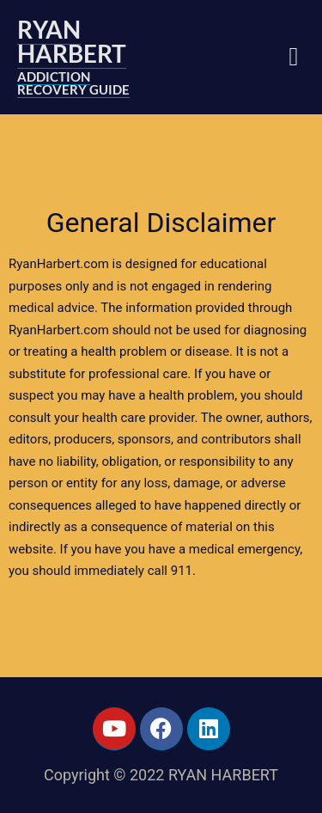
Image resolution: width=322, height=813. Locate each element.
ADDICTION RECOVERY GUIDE (73, 83)
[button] (294, 57)
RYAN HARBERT (71, 41)
